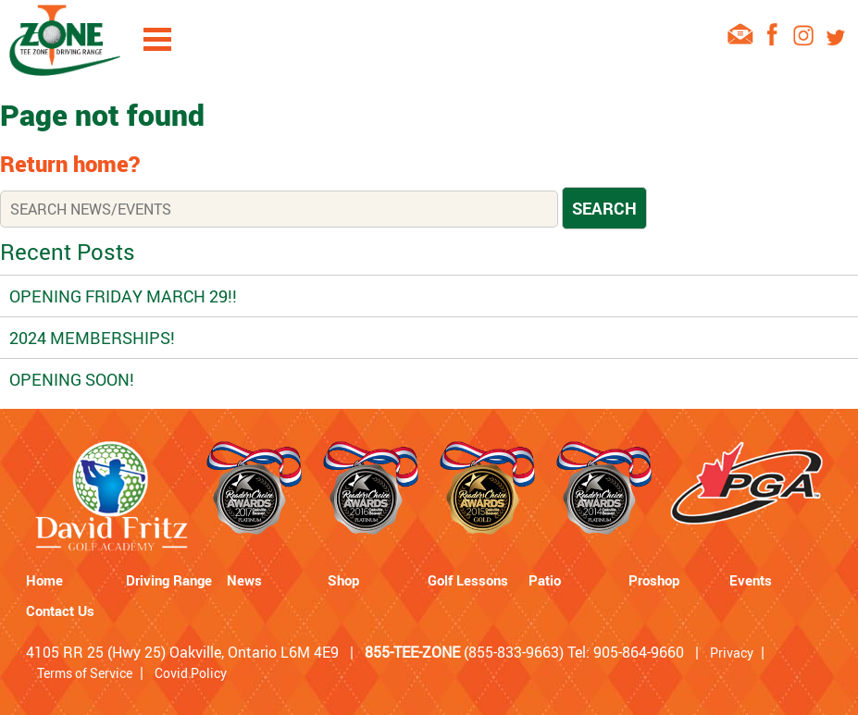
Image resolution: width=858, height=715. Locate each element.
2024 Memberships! (92, 338)
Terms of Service (84, 673)
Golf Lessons (468, 580)
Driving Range (169, 580)
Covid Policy (191, 673)
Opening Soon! (71, 379)
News (244, 580)
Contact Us (60, 610)
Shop (343, 580)
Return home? (70, 164)
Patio (544, 580)
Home (44, 580)
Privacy (731, 652)
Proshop (653, 580)
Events (750, 580)
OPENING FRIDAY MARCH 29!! (123, 296)
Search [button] (604, 208)
